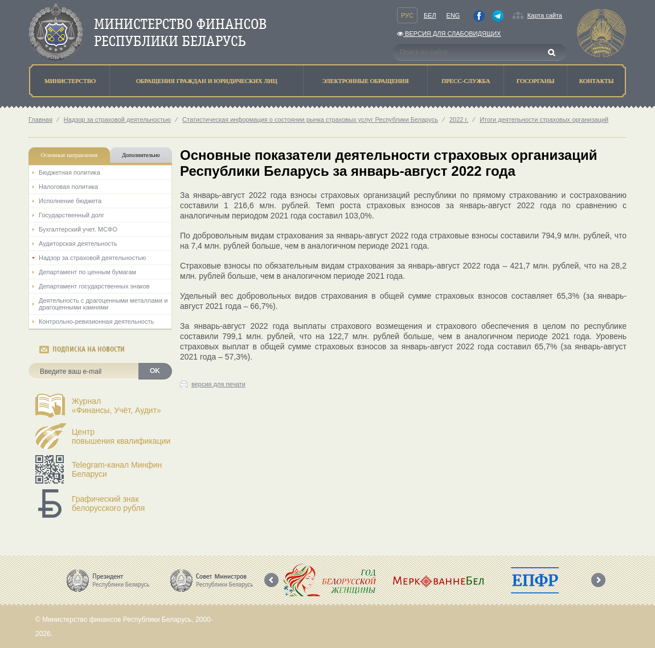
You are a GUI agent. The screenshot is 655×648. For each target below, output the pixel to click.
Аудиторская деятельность (78, 243)
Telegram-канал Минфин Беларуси (117, 469)
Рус (407, 15)
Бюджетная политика (69, 172)
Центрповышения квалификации (121, 436)
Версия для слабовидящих (449, 33)
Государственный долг (71, 215)
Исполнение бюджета (70, 200)
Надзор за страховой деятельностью (117, 119)
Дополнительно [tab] (140, 155)
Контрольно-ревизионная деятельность (96, 321)
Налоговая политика (68, 186)
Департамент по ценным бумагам (87, 272)
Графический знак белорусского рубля (108, 503)
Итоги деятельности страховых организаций (544, 119)
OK (155, 371)
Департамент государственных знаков (94, 286)
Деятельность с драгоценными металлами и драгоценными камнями (103, 304)
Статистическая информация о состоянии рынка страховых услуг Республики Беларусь (310, 119)
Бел (430, 15)
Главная (40, 119)
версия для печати (218, 384)
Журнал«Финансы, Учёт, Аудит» (116, 406)
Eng (453, 15)
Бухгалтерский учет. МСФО (78, 229)
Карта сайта (544, 15)
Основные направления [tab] (69, 155)
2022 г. (458, 119)
